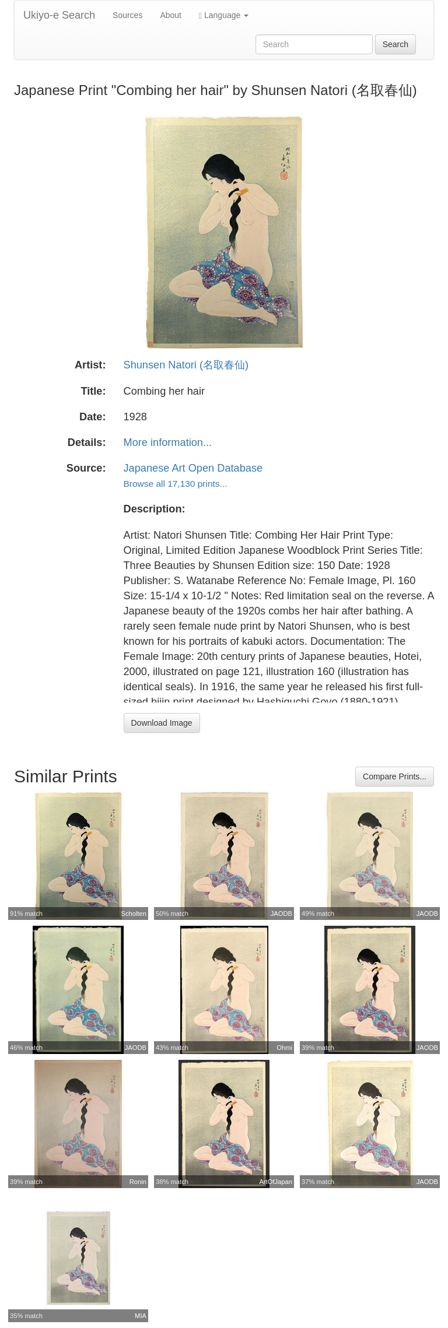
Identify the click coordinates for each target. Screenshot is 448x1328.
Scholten (133, 913)
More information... (168, 442)
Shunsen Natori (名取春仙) (186, 365)
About (170, 15)
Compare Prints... (394, 776)
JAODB (281, 913)
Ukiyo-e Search (59, 15)
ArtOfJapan (275, 1181)
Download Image (161, 723)
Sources (127, 15)
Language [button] (224, 15)
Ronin (138, 1181)
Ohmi (284, 1047)
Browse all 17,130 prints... (176, 484)
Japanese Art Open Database (193, 468)
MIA (140, 1315)
